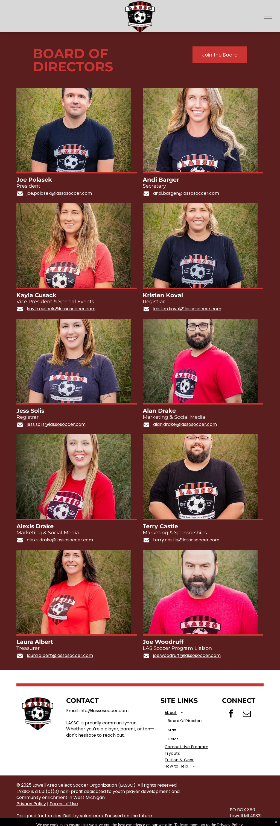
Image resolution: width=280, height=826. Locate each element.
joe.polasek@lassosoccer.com (59, 193)
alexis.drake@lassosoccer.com (60, 540)
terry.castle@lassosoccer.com (186, 540)
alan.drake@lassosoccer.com (185, 424)
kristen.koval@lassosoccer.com (187, 309)
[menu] (268, 16)
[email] (247, 714)
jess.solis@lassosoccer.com (56, 424)
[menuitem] (191, 727)
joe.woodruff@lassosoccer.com (187, 656)
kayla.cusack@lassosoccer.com (61, 309)
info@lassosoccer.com (104, 710)
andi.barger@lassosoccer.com (186, 193)
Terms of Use (63, 804)
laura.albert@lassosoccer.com (60, 656)
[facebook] (231, 714)
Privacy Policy (31, 804)
